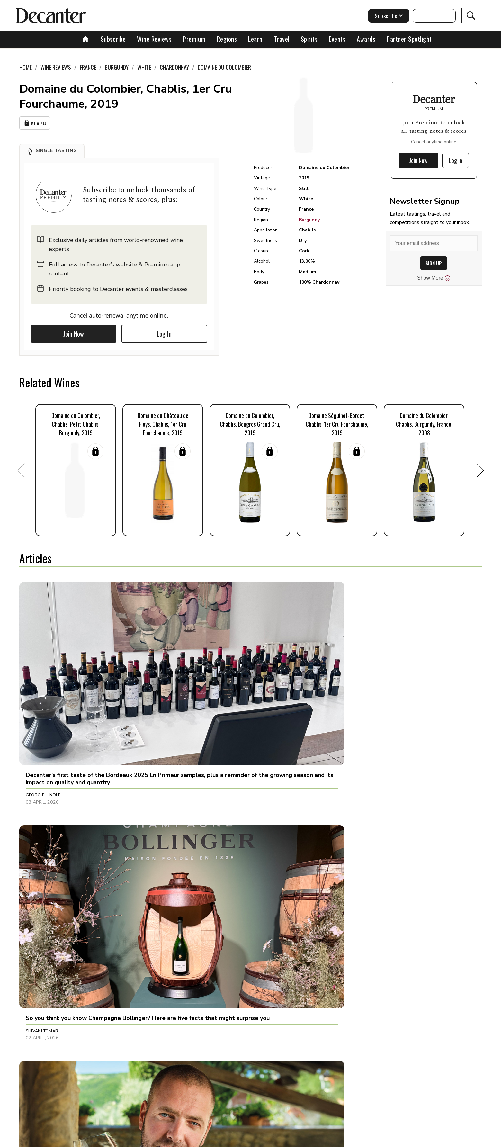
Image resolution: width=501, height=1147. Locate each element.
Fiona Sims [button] (38, 842)
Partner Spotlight (409, 39)
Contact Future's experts (175, 1139)
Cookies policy (224, 1139)
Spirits (309, 39)
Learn (255, 39)
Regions (227, 39)
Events (337, 39)
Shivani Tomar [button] (194, 704)
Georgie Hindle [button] (43, 704)
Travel (282, 39)
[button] (52, 149)
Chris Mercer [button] (346, 980)
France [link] (88, 67)
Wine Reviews (154, 39)
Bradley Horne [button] (348, 704)
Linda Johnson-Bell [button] (48, 980)
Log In (164, 332)
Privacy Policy (262, 1139)
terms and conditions (307, 1139)
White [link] (144, 67)
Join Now (73, 332)
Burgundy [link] (117, 67)
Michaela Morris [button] (198, 842)
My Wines (35, 122)
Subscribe (113, 39)
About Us (131, 1139)
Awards (366, 39)
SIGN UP (433, 263)
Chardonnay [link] (174, 67)
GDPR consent (351, 1139)
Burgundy (309, 220)
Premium (194, 39)
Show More (433, 278)
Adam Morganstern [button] (354, 842)
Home (25, 67)
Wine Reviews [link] (55, 67)
